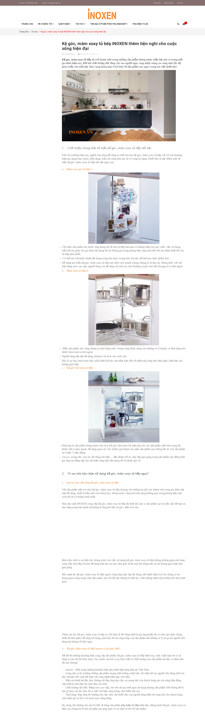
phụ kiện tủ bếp (130, 705)
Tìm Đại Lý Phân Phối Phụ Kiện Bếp (109, 24)
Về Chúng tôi (46, 24)
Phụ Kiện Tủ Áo (140, 24)
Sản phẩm (64, 24)
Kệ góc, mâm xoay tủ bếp (77, 59)
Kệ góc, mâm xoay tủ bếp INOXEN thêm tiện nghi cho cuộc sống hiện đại (119, 46)
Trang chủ (27, 24)
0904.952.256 (31, 3)
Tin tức (80, 24)
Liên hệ (180, 3)
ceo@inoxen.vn (54, 3)
